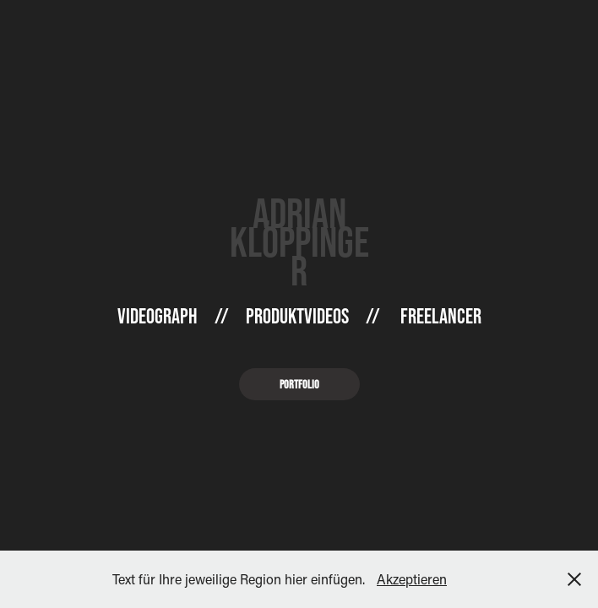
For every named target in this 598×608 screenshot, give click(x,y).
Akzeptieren (412, 579)
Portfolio (299, 384)
